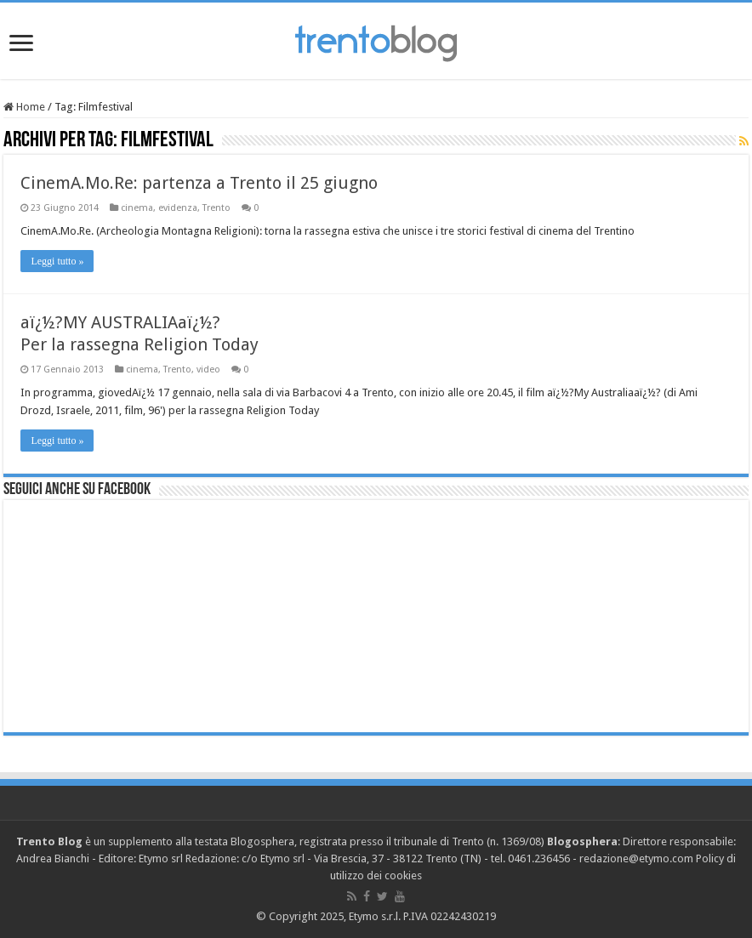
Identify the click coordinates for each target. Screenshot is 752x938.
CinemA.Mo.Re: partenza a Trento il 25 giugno (199, 183)
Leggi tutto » (57, 261)
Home (24, 106)
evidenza (177, 207)
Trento (216, 207)
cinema (137, 207)
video (208, 369)
